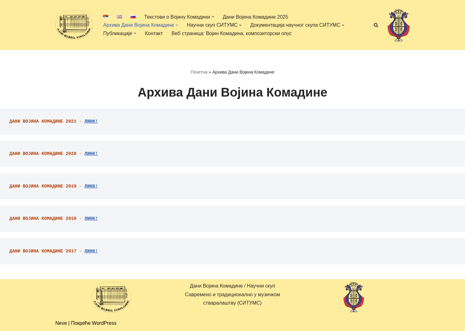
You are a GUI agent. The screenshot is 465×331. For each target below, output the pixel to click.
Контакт (154, 33)
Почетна (199, 72)
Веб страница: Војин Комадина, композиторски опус (232, 33)
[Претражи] (376, 25)
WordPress (104, 323)
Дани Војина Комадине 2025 (255, 17)
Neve (61, 323)
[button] (213, 17)
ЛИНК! (91, 121)
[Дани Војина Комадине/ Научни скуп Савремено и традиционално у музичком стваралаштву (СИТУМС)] (74, 24)
